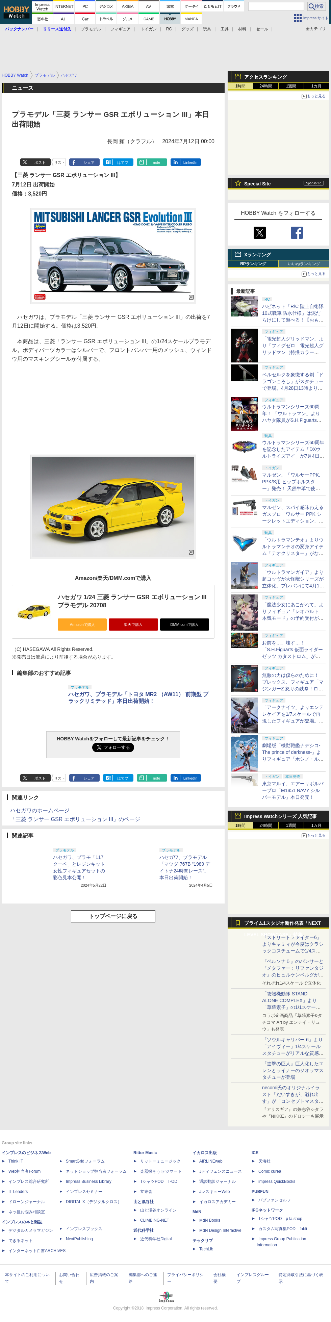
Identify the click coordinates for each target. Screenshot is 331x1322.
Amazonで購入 (82, 624)
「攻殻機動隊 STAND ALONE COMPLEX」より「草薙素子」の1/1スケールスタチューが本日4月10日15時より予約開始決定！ (292, 1007)
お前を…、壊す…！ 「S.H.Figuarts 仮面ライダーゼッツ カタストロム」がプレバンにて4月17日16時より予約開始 (292, 656)
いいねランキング (304, 263)
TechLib (206, 1249)
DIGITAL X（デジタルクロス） (94, 1201)
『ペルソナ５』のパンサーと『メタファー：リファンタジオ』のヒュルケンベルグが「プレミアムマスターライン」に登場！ (293, 975)
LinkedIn (190, 162)
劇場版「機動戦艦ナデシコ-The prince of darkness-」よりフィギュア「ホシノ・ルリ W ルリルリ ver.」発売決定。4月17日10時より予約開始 (293, 759)
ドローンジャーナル (26, 1201)
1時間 (240, 86)
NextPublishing (79, 1239)
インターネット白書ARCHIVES (37, 1250)
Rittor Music (145, 1152)
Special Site (257, 183)
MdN (197, 1212)
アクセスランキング (265, 77)
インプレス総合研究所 (28, 1181)
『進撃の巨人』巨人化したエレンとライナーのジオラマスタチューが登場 (293, 1070)
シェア (89, 162)
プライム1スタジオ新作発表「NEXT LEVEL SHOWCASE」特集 (282, 924)
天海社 (264, 1161)
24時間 (265, 86)
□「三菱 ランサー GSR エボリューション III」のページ (73, 819)
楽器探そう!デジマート (161, 1171)
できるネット (20, 1240)
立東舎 (146, 1191)
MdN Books (209, 1220)
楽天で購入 (133, 624)
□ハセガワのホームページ (38, 810)
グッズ (187, 29)
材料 (242, 29)
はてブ (122, 162)
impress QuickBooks (276, 1181)
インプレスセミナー (84, 1191)
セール (262, 29)
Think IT (15, 1161)
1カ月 (316, 86)
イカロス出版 (205, 1152)
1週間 (291, 86)
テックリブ (203, 1240)
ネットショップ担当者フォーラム (96, 1171)
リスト (59, 162)
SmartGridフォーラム (85, 1161)
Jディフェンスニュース (220, 1171)
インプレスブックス (84, 1228)
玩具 (207, 29)
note (156, 162)
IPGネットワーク (267, 1210)
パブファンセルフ (274, 1200)
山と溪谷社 (143, 1201)
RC (169, 29)
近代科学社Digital (156, 1239)
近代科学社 (143, 1230)
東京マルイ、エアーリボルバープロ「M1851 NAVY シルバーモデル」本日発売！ (293, 790)
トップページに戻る (113, 916)
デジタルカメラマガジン (30, 1230)
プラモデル (91, 29)
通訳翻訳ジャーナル (217, 1181)
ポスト (40, 162)
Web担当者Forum (24, 1171)
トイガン (149, 29)
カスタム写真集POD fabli (282, 1228)
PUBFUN (260, 1191)
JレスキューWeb (214, 1191)
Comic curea (269, 1171)
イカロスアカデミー (217, 1201)
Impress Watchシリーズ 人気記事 (280, 816)
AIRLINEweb (211, 1161)
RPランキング (253, 263)
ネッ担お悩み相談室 (26, 1212)
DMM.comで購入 (184, 624)
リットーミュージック (160, 1161)
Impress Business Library (88, 1181)
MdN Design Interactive (220, 1230)
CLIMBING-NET (154, 1220)
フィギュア (120, 29)
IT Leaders (18, 1191)
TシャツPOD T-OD (158, 1181)
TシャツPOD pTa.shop (280, 1218)
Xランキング (257, 254)
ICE (255, 1152)
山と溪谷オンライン (158, 1210)
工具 (225, 29)
